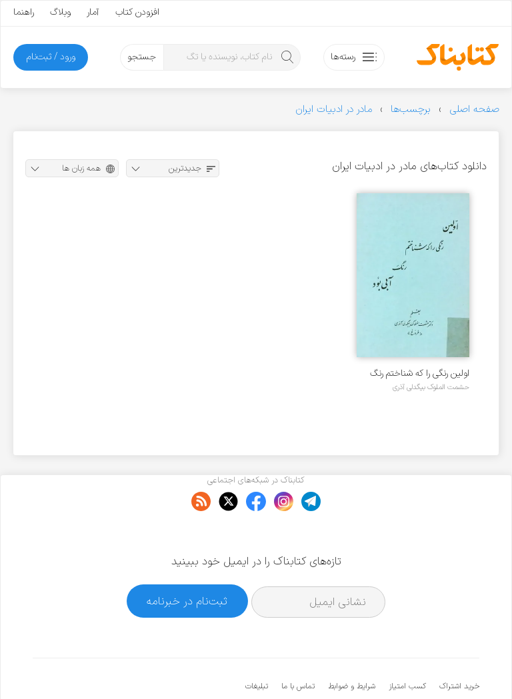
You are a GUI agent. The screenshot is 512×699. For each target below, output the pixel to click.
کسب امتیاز (407, 646)
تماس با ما (298, 646)
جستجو (141, 57)
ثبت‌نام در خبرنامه (187, 560)
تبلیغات (256, 646)
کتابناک (409, 667)
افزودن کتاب (137, 12)
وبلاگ (60, 12)
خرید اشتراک (459, 646)
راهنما (23, 12)
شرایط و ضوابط (351, 646)
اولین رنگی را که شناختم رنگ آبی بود (419, 373)
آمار (93, 12)
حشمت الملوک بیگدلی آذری (431, 387)
